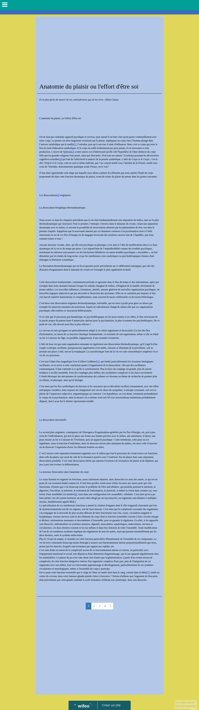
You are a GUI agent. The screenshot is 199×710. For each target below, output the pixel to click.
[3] (60, 159)
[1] (75, 144)
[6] (75, 494)
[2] (72, 151)
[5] (97, 361)
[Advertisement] (99, 50)
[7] (148, 572)
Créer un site (111, 705)
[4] (57, 195)
